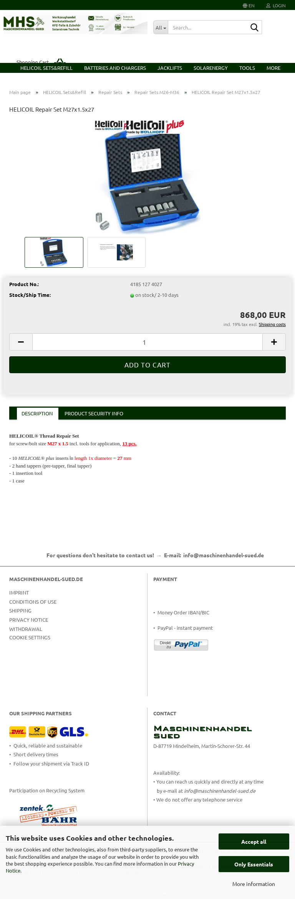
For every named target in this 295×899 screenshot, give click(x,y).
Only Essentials (253, 864)
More (273, 67)
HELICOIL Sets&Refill (46, 67)
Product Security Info (94, 413)
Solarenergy (211, 67)
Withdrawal (25, 629)
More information (253, 883)
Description (37, 413)
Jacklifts (169, 67)
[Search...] (160, 27)
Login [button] (276, 5)
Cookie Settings (29, 637)
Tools (247, 67)
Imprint (19, 592)
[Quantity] (147, 342)
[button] (248, 5)
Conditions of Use (32, 601)
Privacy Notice (28, 619)
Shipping (20, 610)
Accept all (253, 841)
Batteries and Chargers (115, 67)
